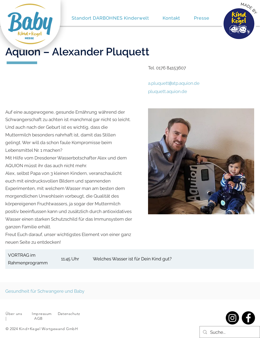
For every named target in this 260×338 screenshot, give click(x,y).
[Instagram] (232, 317)
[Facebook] (248, 317)
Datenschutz (69, 313)
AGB (38, 317)
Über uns (14, 313)
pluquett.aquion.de (167, 91)
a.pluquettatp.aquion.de (174, 83)
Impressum (42, 313)
